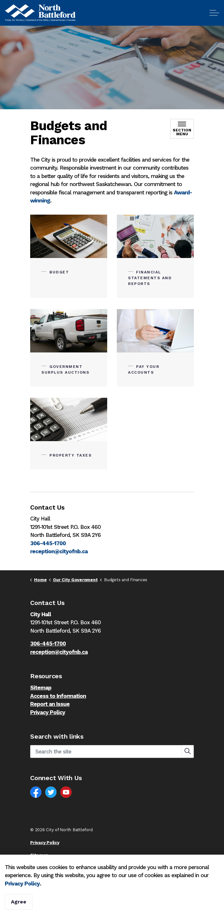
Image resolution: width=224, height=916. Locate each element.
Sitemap (40, 687)
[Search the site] (112, 751)
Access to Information (58, 696)
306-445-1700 (48, 543)
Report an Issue (50, 704)
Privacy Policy (22, 896)
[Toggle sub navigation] (182, 129)
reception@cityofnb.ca (59, 551)
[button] (187, 751)
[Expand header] (214, 13)
